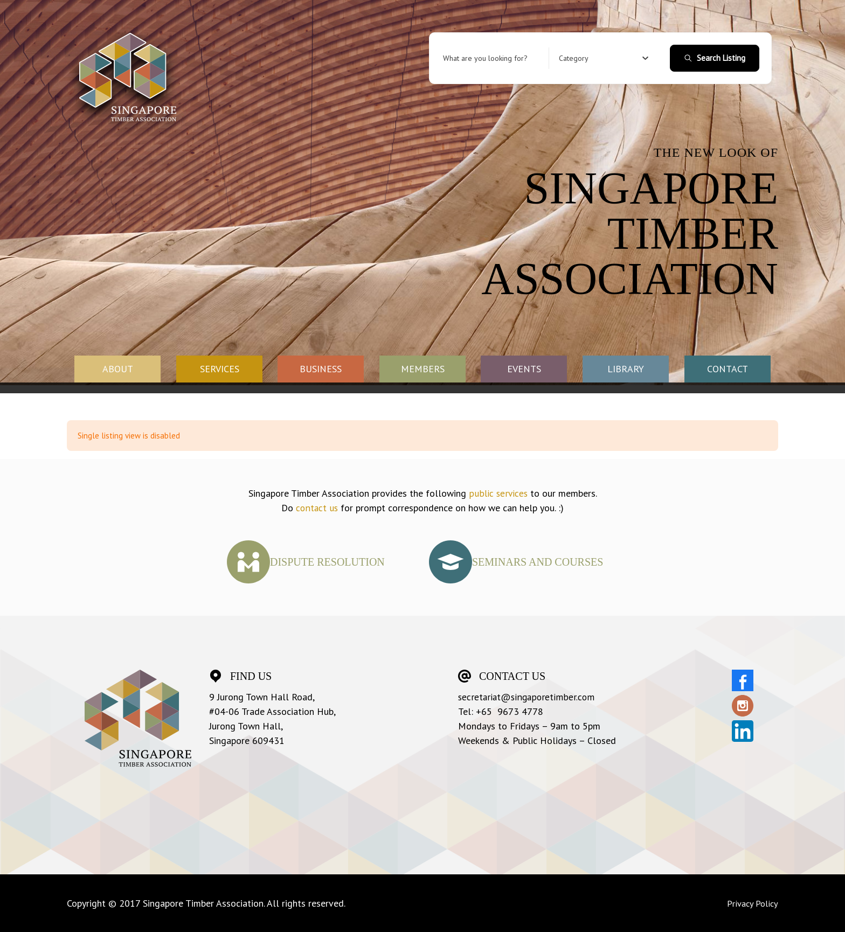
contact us (316, 508)
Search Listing (714, 58)
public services (498, 493)
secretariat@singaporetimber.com (528, 697)
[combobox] (604, 58)
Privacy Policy (750, 903)
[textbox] (573, 58)
